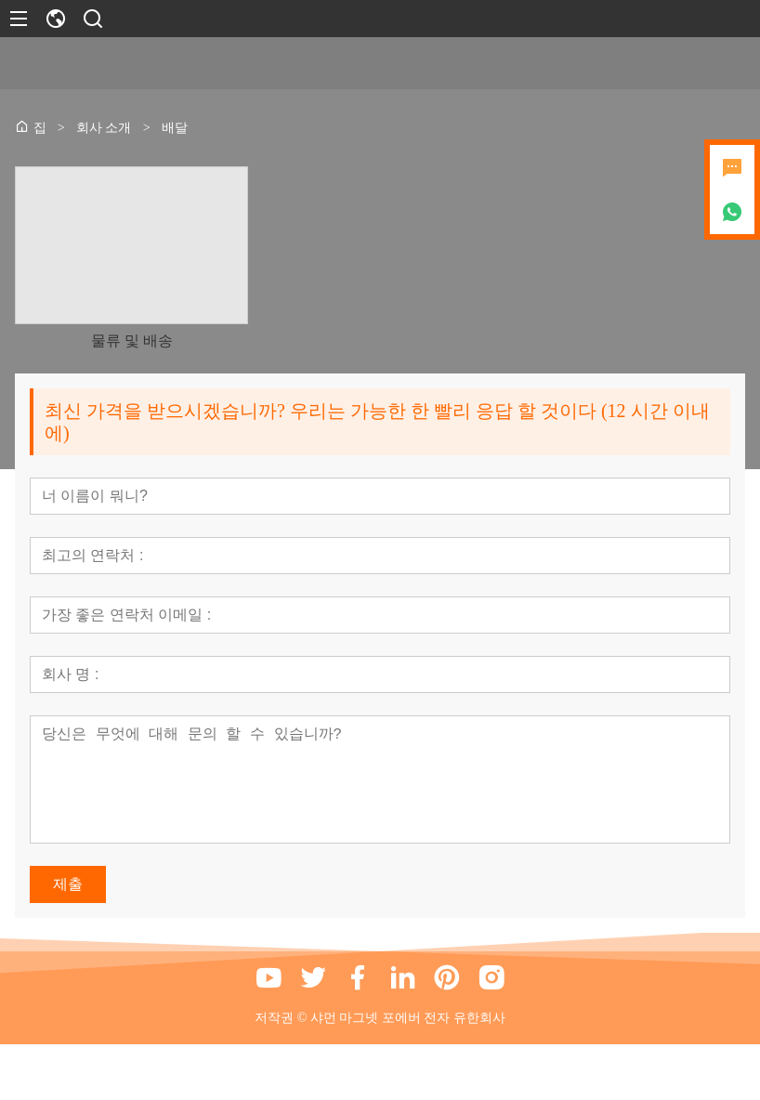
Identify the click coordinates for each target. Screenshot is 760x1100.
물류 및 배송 (132, 340)
